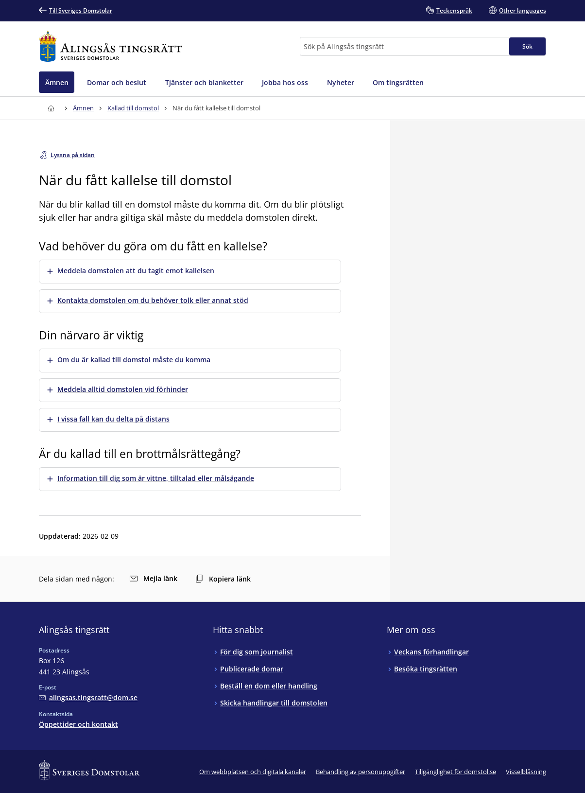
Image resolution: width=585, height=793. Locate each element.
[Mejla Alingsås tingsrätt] (88, 697)
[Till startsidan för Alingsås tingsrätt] (110, 46)
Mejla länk (153, 578)
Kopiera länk (223, 578)
